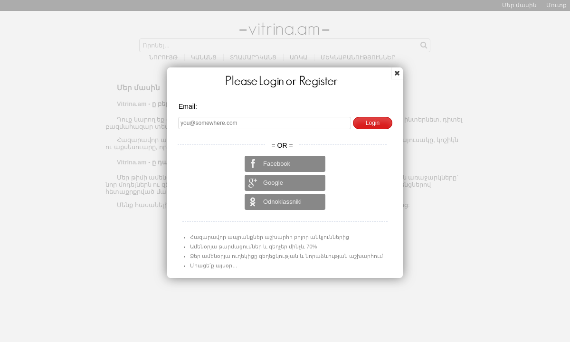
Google (264, 183)
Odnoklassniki (273, 202)
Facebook (267, 164)
